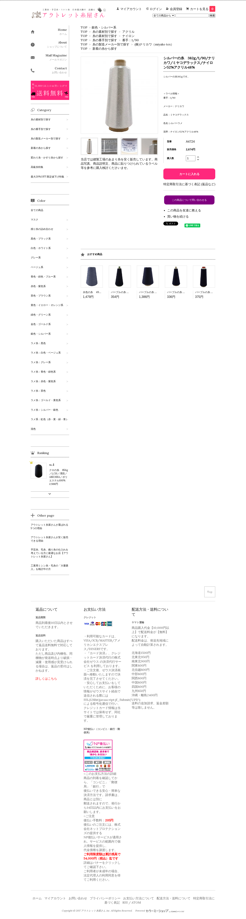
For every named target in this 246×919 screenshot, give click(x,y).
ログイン (156, 9)
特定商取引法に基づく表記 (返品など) (189, 184)
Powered (159, 910)
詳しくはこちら (46, 678)
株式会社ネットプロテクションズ (102, 829)
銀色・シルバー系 (104, 27)
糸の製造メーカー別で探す (110, 44)
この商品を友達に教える (184, 210)
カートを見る (202, 9)
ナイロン (128, 36)
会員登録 (176, 9)
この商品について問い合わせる (189, 200)
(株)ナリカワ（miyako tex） (154, 44)
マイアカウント (131, 9)
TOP (84, 27)
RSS (125, 902)
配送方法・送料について (173, 898)
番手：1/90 (130, 40)
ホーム (37, 898)
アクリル (128, 32)
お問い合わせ (78, 898)
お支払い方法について (138, 898)
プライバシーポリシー (105, 898)
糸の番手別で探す (104, 40)
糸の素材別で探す (104, 32)
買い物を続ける (178, 216)
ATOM (136, 902)
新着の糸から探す (104, 48)
